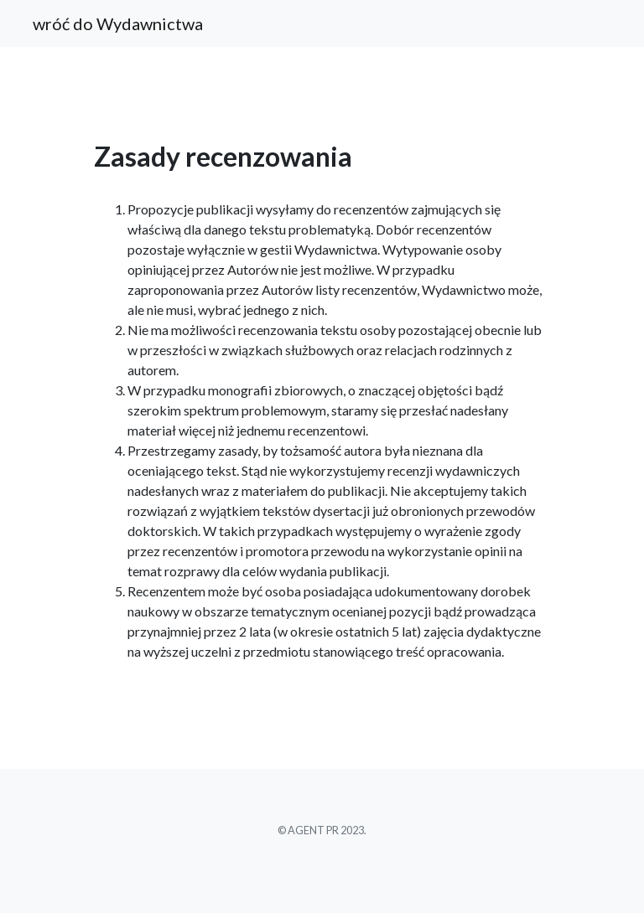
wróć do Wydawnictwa (118, 23)
